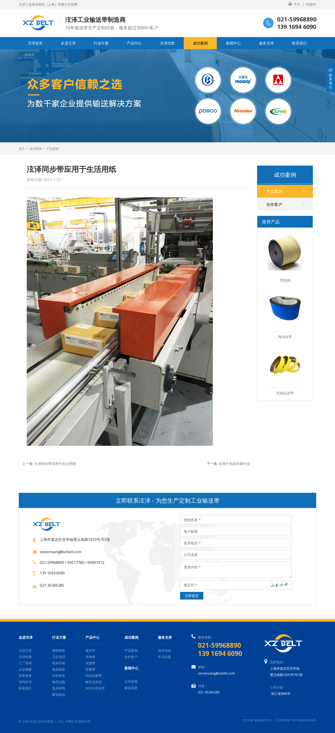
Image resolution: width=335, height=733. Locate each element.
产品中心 (134, 43)
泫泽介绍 (25, 650)
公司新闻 (130, 681)
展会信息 (130, 687)
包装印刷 (58, 663)
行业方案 (101, 43)
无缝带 (90, 663)
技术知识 (164, 650)
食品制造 (58, 669)
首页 (22, 149)
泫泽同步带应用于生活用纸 (49, 463)
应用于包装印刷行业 (228, 463)
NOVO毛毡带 (95, 688)
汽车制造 (58, 675)
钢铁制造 (58, 650)
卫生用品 (58, 657)
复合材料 (58, 688)
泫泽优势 (167, 43)
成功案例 (200, 43)
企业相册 (25, 669)
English (311, 4)
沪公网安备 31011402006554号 (295, 720)
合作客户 (285, 204)
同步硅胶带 (94, 675)
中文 (297, 4)
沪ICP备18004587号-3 (257, 720)
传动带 (90, 657)
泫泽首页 (35, 43)
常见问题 (164, 657)
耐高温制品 (94, 682)
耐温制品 (58, 694)
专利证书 (25, 682)
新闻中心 (233, 43)
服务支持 (266, 43)
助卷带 (90, 669)
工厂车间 (25, 663)
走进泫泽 (68, 43)
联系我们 (299, 43)
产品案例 (53, 149)
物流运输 (58, 682)
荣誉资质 (25, 675)
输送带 (90, 650)
